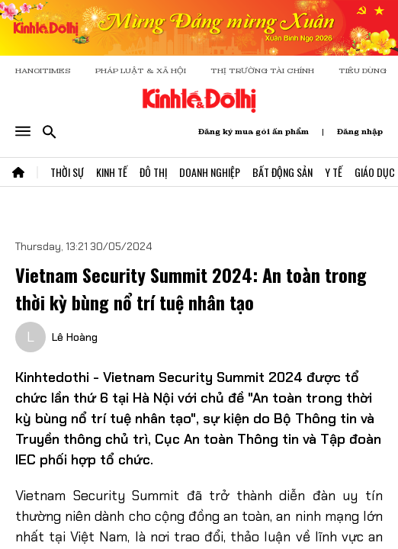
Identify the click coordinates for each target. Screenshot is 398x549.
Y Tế (333, 172)
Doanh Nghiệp (209, 172)
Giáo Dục (375, 172)
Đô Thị (153, 172)
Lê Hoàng (75, 337)
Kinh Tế (111, 172)
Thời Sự (67, 172)
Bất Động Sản (282, 172)
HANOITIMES (43, 70)
